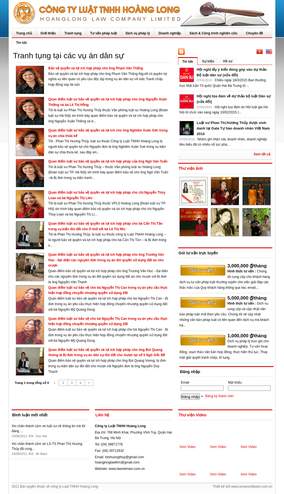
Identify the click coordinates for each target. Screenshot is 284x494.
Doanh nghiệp (170, 33)
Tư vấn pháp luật (103, 33)
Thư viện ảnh (191, 168)
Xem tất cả (261, 154)
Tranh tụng (73, 33)
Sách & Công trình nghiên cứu (213, 33)
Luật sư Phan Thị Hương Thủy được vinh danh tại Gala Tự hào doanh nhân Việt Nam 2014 (233, 128)
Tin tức (21, 43)
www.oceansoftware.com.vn (251, 486)
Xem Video (187, 447)
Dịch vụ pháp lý (138, 33)
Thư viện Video (192, 415)
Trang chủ (24, 33)
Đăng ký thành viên (219, 396)
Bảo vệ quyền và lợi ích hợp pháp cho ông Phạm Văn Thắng (95, 68)
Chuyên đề (254, 33)
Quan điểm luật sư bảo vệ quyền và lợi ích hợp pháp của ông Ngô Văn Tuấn (108, 161)
